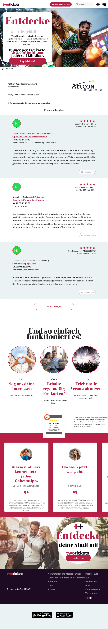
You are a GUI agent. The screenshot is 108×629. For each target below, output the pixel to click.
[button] (77, 4)
